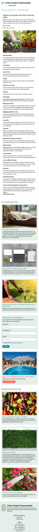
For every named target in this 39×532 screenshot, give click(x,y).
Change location (12, 5)
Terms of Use (19, 530)
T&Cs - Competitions (19, 525)
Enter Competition (9, 381)
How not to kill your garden (12, 492)
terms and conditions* (17, 342)
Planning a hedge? (9, 452)
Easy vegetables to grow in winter (14, 417)
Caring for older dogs (10, 229)
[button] (2, 4)
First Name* (5, 324)
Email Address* (6, 330)
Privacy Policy (19, 524)
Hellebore (6, 112)
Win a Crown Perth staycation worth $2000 (18, 377)
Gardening (23, 9)
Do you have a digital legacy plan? (14, 268)
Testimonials (19, 519)
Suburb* (4, 336)
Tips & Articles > (9, 9)
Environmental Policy (19, 529)
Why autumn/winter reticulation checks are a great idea (18, 305)
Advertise (19, 517)
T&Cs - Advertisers (19, 527)
